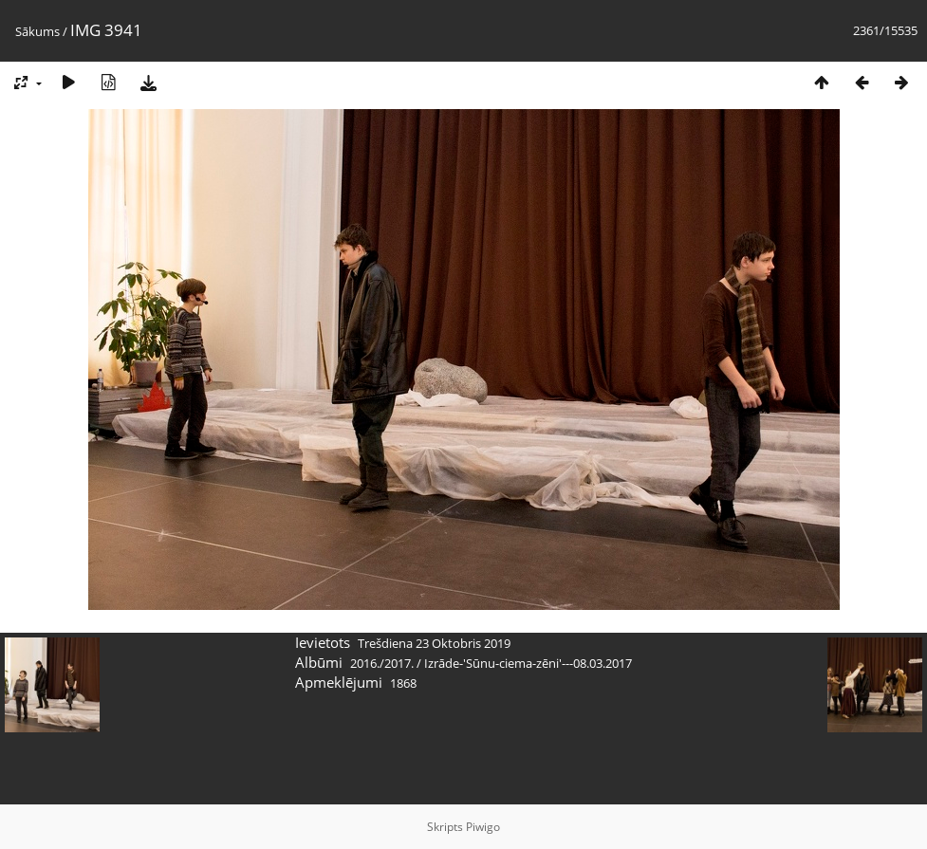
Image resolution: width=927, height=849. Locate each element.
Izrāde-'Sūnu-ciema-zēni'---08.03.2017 (528, 663)
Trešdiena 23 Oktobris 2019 (434, 643)
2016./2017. (382, 663)
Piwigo (483, 827)
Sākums (37, 31)
